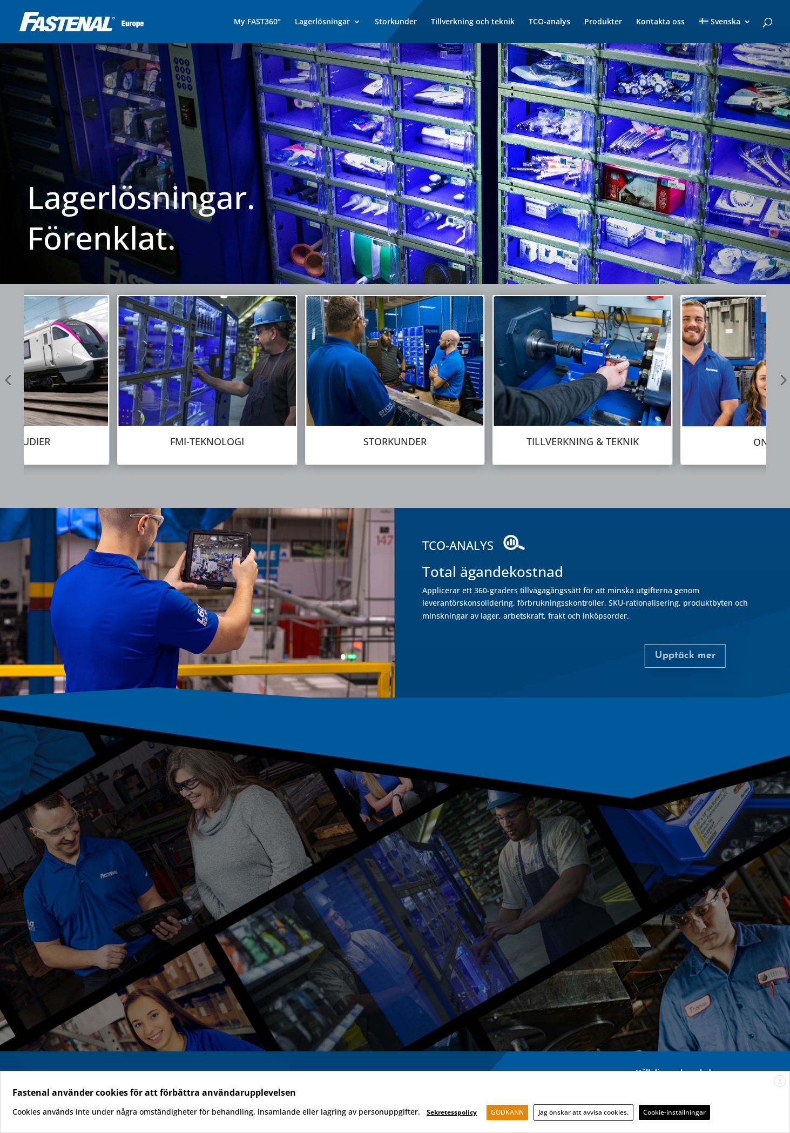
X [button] (780, 1081)
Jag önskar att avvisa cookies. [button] (583, 1112)
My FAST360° (257, 22)
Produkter (603, 22)
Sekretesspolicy (452, 1112)
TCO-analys (549, 22)
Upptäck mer (652, 656)
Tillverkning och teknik (473, 22)
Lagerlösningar (322, 22)
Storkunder (396, 22)
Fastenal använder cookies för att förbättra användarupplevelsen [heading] (154, 1092)
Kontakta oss (660, 22)
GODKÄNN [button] (507, 1112)
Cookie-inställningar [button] (674, 1112)
